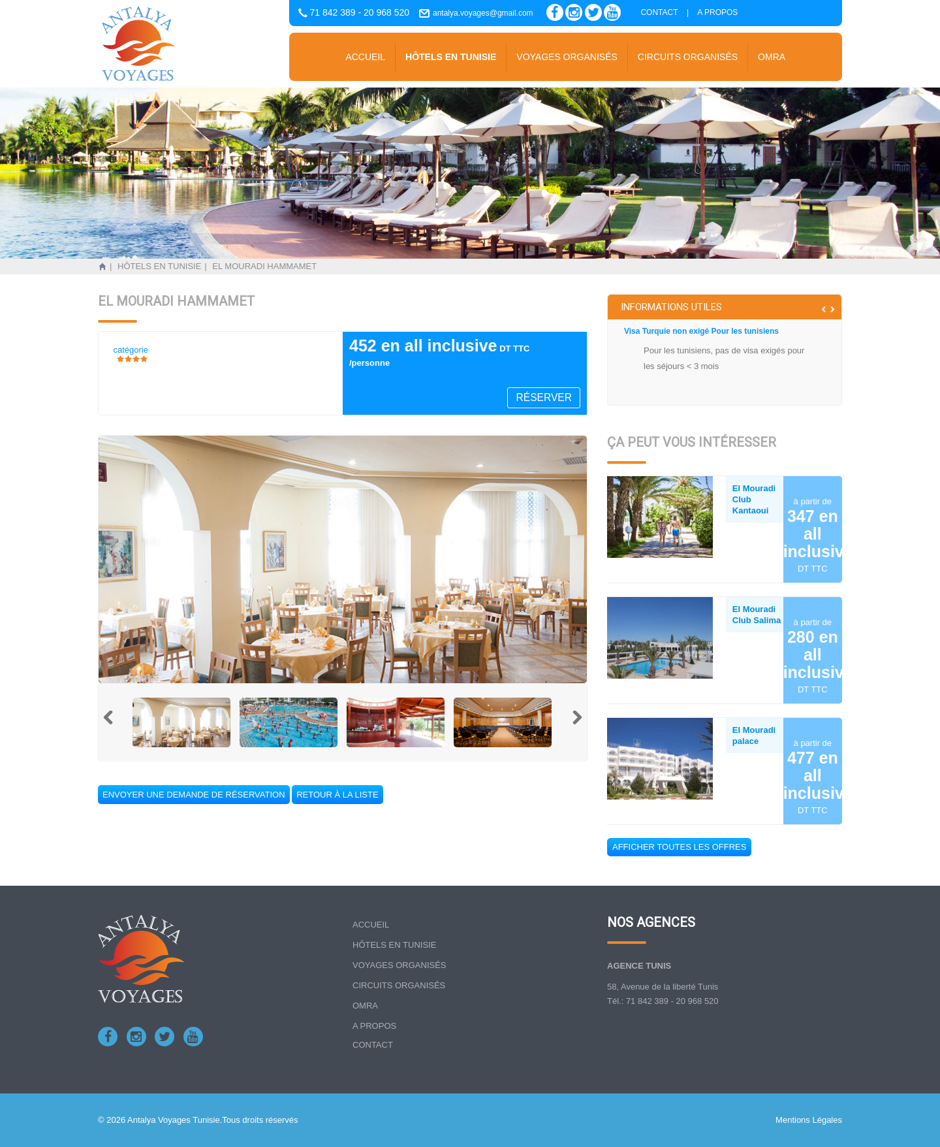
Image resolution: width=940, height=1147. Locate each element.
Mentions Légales (809, 1120)
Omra (771, 57)
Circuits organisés (688, 57)
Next (569, 724)
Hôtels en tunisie (450, 57)
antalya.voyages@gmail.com (483, 13)
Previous (116, 724)
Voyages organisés (567, 57)
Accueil (365, 57)
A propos (717, 12)
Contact (659, 12)
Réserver (544, 397)
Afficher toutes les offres (679, 847)
